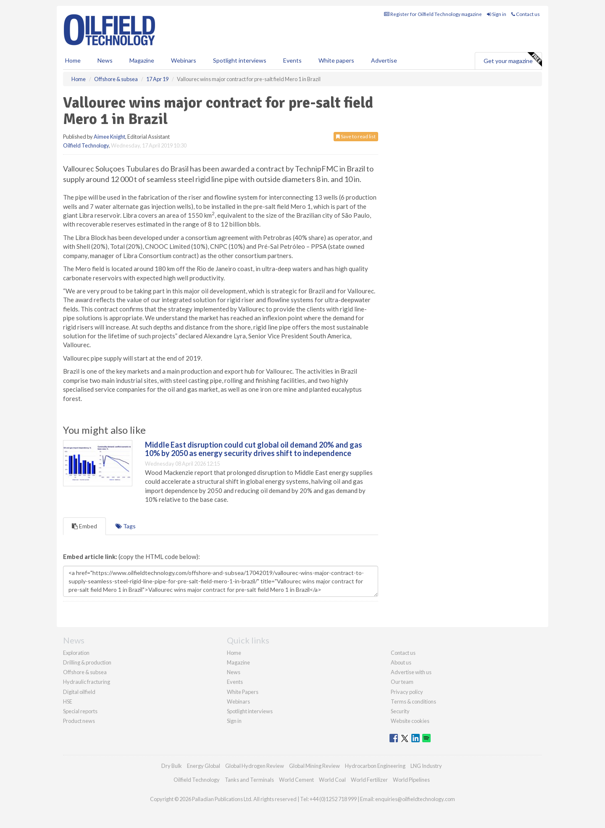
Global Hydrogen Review (254, 765)
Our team (402, 681)
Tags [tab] (126, 526)
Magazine (141, 60)
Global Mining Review (314, 765)
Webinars (183, 60)
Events (292, 60)
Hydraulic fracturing (86, 681)
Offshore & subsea (85, 672)
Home (73, 60)
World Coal (332, 779)
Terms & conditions (413, 701)
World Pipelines (411, 779)
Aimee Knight (109, 136)
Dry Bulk (171, 765)
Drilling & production (87, 662)
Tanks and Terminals (249, 779)
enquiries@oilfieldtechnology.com (415, 799)
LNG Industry (426, 765)
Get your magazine (513, 60)
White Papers (242, 691)
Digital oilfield (79, 691)
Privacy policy (407, 691)
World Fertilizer (369, 779)
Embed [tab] (84, 526)
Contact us (525, 14)
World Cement (296, 779)
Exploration (76, 652)
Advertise (384, 60)
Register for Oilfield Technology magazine (433, 14)
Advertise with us (411, 672)
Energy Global (203, 765)
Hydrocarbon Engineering (375, 765)
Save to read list (356, 136)
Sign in (496, 14)
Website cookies (410, 720)
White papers (336, 60)
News (233, 672)
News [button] (105, 60)
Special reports (80, 711)
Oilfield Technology (86, 145)
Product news (79, 720)
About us (401, 662)
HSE (67, 701)
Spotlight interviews (239, 60)
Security (400, 711)
